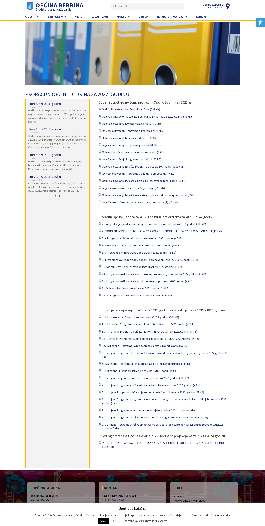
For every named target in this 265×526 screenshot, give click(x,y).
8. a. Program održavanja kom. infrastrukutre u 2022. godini (137, 238)
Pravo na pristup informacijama (189, 500)
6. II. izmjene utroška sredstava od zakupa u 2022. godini (135, 371)
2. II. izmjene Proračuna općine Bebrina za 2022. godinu (135, 317)
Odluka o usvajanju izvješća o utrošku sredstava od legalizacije (139, 181)
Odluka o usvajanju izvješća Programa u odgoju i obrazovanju (138, 166)
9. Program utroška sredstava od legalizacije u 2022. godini (137, 267)
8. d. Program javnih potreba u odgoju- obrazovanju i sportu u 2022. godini (146, 259)
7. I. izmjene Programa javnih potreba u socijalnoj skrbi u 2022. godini (144, 410)
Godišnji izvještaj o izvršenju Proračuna (125, 109)
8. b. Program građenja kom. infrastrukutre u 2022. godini (136, 245)
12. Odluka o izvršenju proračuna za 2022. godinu (131, 288)
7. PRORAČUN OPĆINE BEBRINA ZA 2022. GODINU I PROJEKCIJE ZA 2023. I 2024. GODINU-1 (157, 231)
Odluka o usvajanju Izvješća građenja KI (125, 138)
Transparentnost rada (171, 16)
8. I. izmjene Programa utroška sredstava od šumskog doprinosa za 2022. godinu (150, 417)
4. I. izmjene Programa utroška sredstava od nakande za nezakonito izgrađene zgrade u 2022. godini (162, 353)
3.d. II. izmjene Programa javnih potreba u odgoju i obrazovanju (140, 346)
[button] (260, 22)
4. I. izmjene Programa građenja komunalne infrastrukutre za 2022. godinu (147, 385)
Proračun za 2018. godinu (44, 104)
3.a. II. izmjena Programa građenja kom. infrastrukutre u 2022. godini (143, 324)
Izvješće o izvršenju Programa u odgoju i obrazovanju (134, 173)
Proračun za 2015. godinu (44, 176)
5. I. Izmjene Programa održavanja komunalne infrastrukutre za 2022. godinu (148, 392)
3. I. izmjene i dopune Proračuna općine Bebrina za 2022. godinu (140, 378)
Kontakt (201, 16)
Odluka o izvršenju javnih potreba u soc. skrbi (129, 152)
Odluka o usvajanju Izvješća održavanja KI (127, 123)
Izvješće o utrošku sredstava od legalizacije (128, 188)
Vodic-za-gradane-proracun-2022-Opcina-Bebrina (132, 295)
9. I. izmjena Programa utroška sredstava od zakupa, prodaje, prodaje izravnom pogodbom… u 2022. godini (163, 426)
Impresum (179, 496)
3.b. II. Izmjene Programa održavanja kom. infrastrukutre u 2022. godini (145, 331)
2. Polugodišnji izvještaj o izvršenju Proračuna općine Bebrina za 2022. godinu (148, 224)
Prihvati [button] (103, 521)
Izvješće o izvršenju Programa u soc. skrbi (127, 159)
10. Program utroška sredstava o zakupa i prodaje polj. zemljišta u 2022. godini (149, 274)
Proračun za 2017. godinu (44, 129)
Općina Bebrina (59, 5)
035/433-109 (117, 499)
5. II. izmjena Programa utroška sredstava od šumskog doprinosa (141, 363)
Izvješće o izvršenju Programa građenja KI (127, 145)
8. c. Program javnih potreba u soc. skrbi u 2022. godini (134, 252)
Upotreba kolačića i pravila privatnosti (145, 521)
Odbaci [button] (116, 521)
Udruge (143, 16)
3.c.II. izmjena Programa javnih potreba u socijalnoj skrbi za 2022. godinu (146, 338)
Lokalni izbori (99, 16)
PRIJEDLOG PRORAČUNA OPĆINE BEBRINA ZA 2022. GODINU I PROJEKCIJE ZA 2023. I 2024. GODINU (163, 443)
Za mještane (57, 16)
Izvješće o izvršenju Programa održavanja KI (128, 131)
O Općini (32, 16)
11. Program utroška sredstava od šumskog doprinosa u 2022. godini (143, 281)
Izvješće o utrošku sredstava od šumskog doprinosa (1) (135, 202)
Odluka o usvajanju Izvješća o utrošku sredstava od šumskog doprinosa (144, 195)
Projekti (123, 16)
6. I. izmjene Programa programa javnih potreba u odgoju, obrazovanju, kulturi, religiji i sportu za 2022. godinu (164, 401)
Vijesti (78, 16)
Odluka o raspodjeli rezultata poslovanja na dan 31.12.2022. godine (142, 116)
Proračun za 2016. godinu (44, 155)
